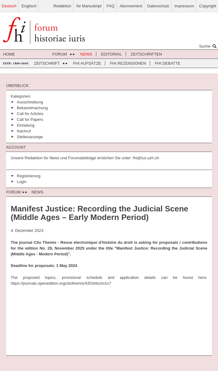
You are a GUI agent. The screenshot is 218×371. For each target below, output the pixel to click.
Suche (208, 46)
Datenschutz (158, 6)
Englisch (28, 6)
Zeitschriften (146, 54)
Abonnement (131, 6)
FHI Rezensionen (128, 63)
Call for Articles (30, 113)
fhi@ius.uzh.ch (145, 158)
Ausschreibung (30, 102)
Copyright (207, 6)
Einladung (26, 125)
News (86, 54)
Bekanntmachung (32, 108)
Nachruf (24, 131)
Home (9, 54)
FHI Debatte (168, 63)
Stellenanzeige (30, 137)
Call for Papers (30, 119)
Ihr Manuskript (89, 6)
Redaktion (62, 6)
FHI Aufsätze (87, 63)
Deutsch (9, 6)
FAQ (111, 6)
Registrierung (28, 176)
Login (22, 181)
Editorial (111, 54)
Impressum (184, 6)
